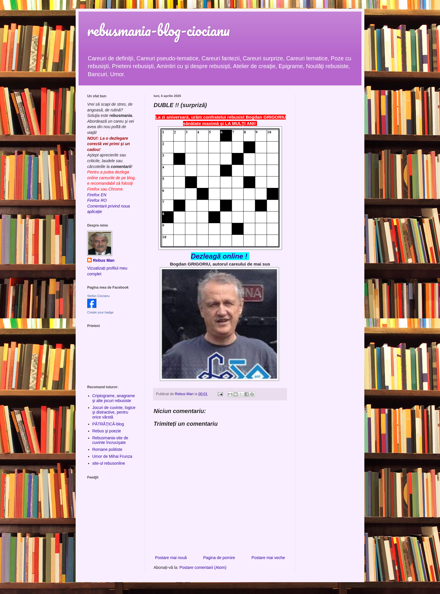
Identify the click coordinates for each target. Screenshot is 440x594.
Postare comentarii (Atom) (203, 567)
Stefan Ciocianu (98, 296)
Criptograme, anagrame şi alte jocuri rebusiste (113, 398)
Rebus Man (104, 260)
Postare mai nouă (171, 557)
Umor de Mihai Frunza (112, 456)
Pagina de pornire (219, 557)
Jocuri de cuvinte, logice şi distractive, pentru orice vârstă (113, 412)
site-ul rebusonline (108, 463)
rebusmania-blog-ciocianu (158, 30)
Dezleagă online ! (219, 256)
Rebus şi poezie (106, 431)
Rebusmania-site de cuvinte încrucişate (110, 440)
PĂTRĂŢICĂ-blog (108, 424)
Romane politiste (107, 449)
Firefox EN (96, 195)
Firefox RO (97, 200)
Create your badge (100, 312)
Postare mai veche (268, 557)
